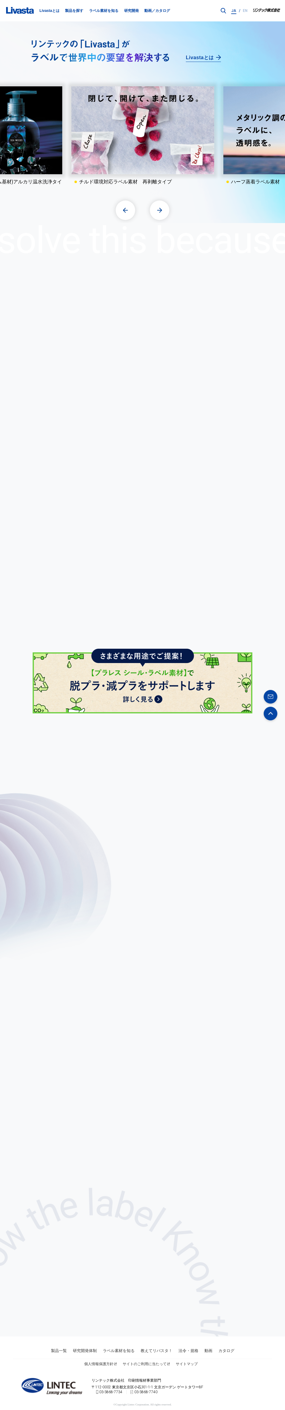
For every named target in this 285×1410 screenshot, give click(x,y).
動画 (208, 1350)
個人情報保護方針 (99, 1363)
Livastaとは (49, 11)
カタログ (226, 1350)
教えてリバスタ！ (156, 1350)
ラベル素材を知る (103, 11)
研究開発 (131, 11)
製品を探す (74, 11)
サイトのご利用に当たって (145, 1363)
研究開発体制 (85, 1350)
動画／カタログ (157, 11)
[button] (125, 209)
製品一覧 (59, 1350)
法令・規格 (188, 1350)
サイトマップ (187, 1363)
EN (245, 11)
